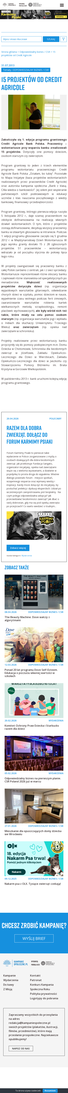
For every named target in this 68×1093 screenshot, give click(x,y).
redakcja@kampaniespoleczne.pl (29, 1048)
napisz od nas (21, 1074)
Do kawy (8, 1010)
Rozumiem (50, 1090)
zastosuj (51, 39)
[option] (34, 120)
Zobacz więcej (18, 562)
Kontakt (35, 1001)
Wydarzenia (27, 570)
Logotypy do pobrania (44, 1024)
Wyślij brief (34, 964)
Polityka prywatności (43, 1019)
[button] (61, 4)
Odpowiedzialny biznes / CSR (30, 69)
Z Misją (7, 1015)
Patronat (36, 1006)
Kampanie (9, 1001)
